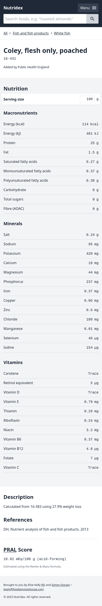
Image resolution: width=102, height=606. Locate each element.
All (5, 33)
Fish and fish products (31, 33)
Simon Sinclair (60, 585)
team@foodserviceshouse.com (23, 589)
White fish (62, 33)
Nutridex (13, 8)
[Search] (92, 19)
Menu (88, 7)
